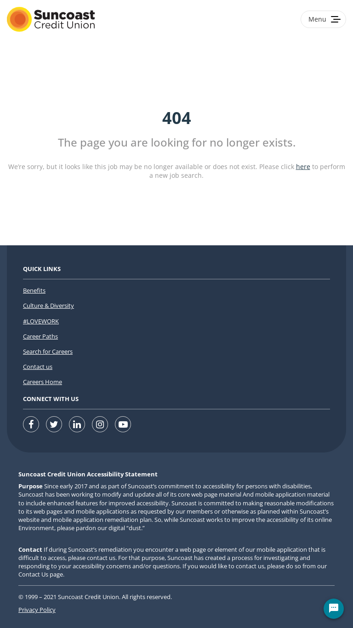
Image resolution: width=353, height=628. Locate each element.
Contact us (37, 366)
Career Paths (40, 336)
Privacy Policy (37, 609)
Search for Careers (48, 351)
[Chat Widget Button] (334, 609)
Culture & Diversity (48, 305)
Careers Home (42, 382)
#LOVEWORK (41, 321)
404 (176, 118)
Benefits (34, 290)
